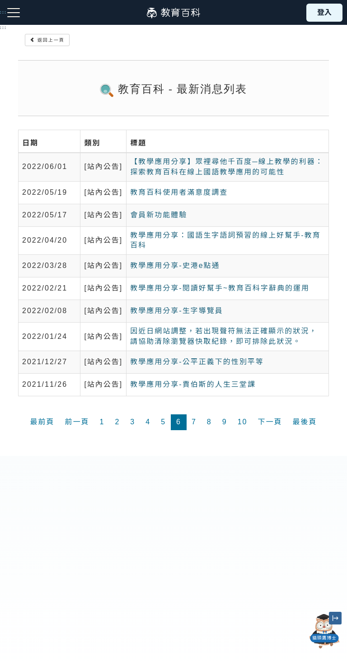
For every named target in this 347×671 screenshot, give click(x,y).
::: (3, 27)
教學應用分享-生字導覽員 (176, 310)
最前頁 (42, 422)
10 (243, 422)
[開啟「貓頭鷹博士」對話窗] (324, 631)
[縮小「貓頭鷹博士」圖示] (335, 618)
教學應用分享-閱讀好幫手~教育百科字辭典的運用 (219, 288)
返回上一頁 (47, 40)
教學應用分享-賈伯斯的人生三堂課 (192, 384)
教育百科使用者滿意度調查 (179, 192)
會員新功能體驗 (158, 215)
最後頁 (304, 422)
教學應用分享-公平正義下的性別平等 (196, 362)
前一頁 (77, 422)
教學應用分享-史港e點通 (175, 265)
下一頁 (270, 422)
